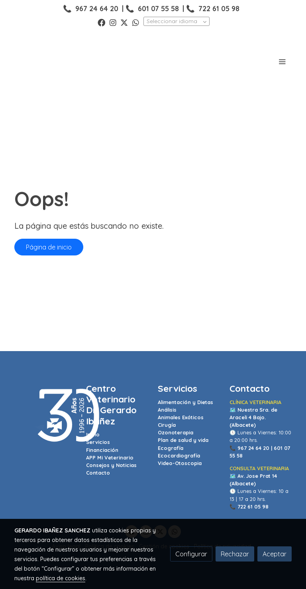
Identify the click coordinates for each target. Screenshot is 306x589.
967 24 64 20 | (254, 448)
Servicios (98, 442)
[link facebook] (101, 22)
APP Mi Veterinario (109, 457)
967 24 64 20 (96, 8)
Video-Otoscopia (180, 463)
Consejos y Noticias (111, 465)
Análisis (167, 409)
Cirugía (167, 425)
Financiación (102, 450)
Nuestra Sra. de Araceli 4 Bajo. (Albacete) (253, 417)
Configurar (191, 554)
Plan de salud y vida (183, 440)
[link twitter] (124, 22)
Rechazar (235, 554)
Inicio (93, 434)
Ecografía (170, 448)
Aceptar (274, 554)
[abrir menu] (282, 61)
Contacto (98, 472)
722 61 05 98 (218, 8)
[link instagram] (113, 22)
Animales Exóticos (181, 417)
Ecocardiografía (179, 455)
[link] (41, 61)
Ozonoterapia (175, 432)
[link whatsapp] (135, 22)
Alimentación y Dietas (185, 402)
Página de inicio (49, 247)
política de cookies (60, 578)
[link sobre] (45, 416)
